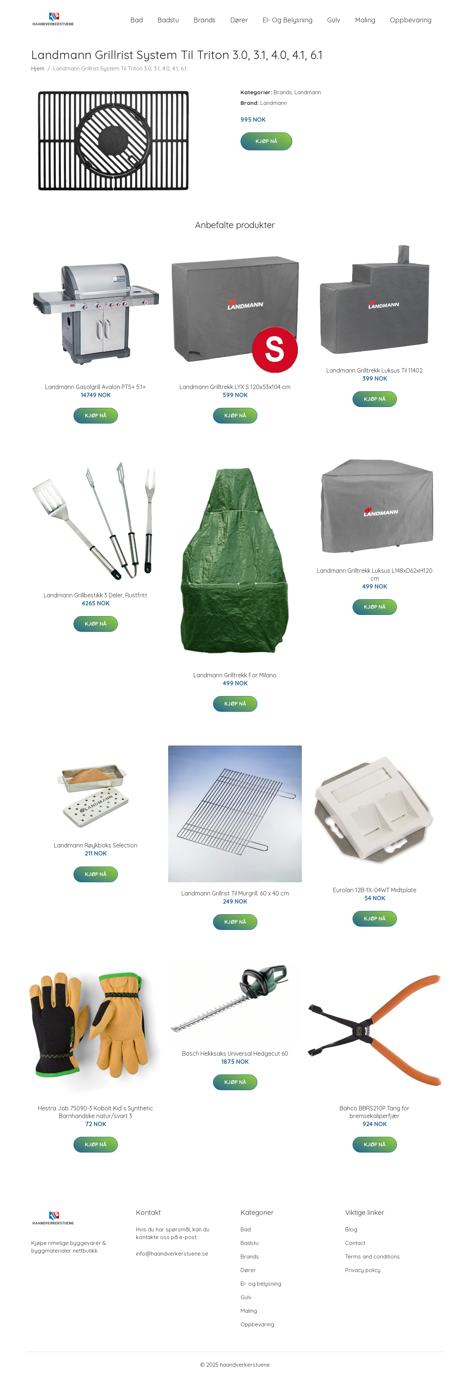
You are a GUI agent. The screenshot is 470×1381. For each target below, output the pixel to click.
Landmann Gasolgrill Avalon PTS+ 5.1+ (95, 390)
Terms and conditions (372, 1260)
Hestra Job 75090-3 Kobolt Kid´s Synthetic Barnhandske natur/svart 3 (95, 1115)
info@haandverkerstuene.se (172, 1257)
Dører (239, 22)
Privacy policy (362, 1273)
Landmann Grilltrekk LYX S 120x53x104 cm (235, 390)
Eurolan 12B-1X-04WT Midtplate (374, 893)
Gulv (333, 22)
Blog (351, 1233)
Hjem (37, 72)
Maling (365, 22)
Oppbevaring (410, 22)
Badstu (168, 22)
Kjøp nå (266, 145)
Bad (136, 22)
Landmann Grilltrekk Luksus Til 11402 (374, 374)
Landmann (307, 95)
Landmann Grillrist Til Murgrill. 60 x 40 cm (235, 897)
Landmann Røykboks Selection (95, 849)
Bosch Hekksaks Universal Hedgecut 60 (235, 1057)
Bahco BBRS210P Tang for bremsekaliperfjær (374, 1115)
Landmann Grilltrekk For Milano (235, 678)
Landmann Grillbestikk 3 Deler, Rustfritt (95, 598)
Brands (205, 22)
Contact (355, 1246)
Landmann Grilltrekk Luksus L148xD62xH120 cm (375, 578)
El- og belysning (287, 22)
